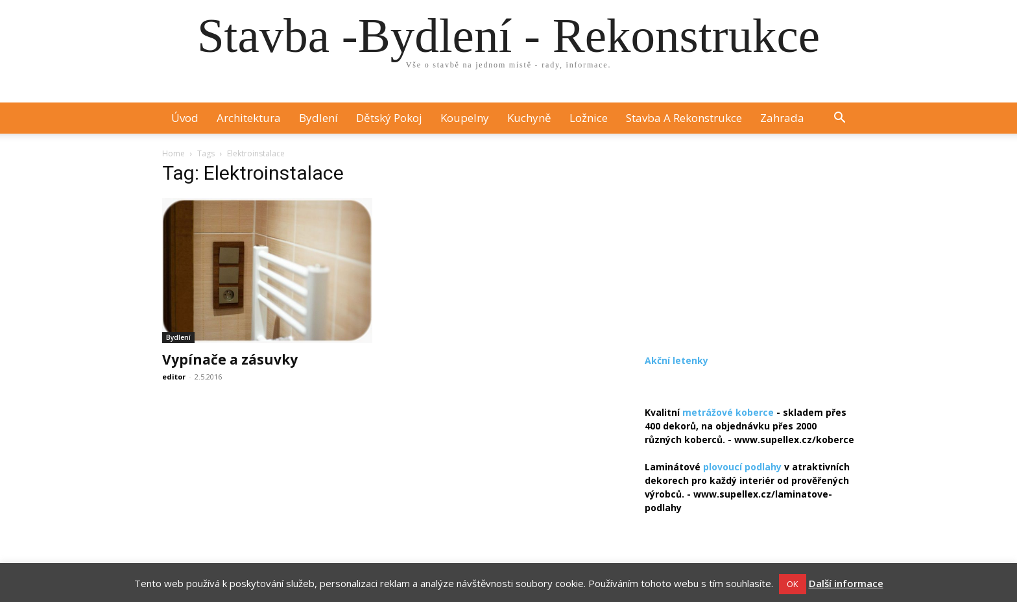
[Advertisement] (750, 248)
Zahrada (782, 117)
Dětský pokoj (389, 117)
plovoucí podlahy (742, 467)
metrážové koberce (728, 412)
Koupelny (464, 117)
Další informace (846, 583)
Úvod (184, 117)
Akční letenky (676, 360)
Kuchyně (529, 117)
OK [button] (792, 584)
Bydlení (318, 117)
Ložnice (588, 117)
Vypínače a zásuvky (230, 359)
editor (173, 376)
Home (173, 153)
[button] (839, 119)
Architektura (249, 117)
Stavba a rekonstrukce (684, 117)
